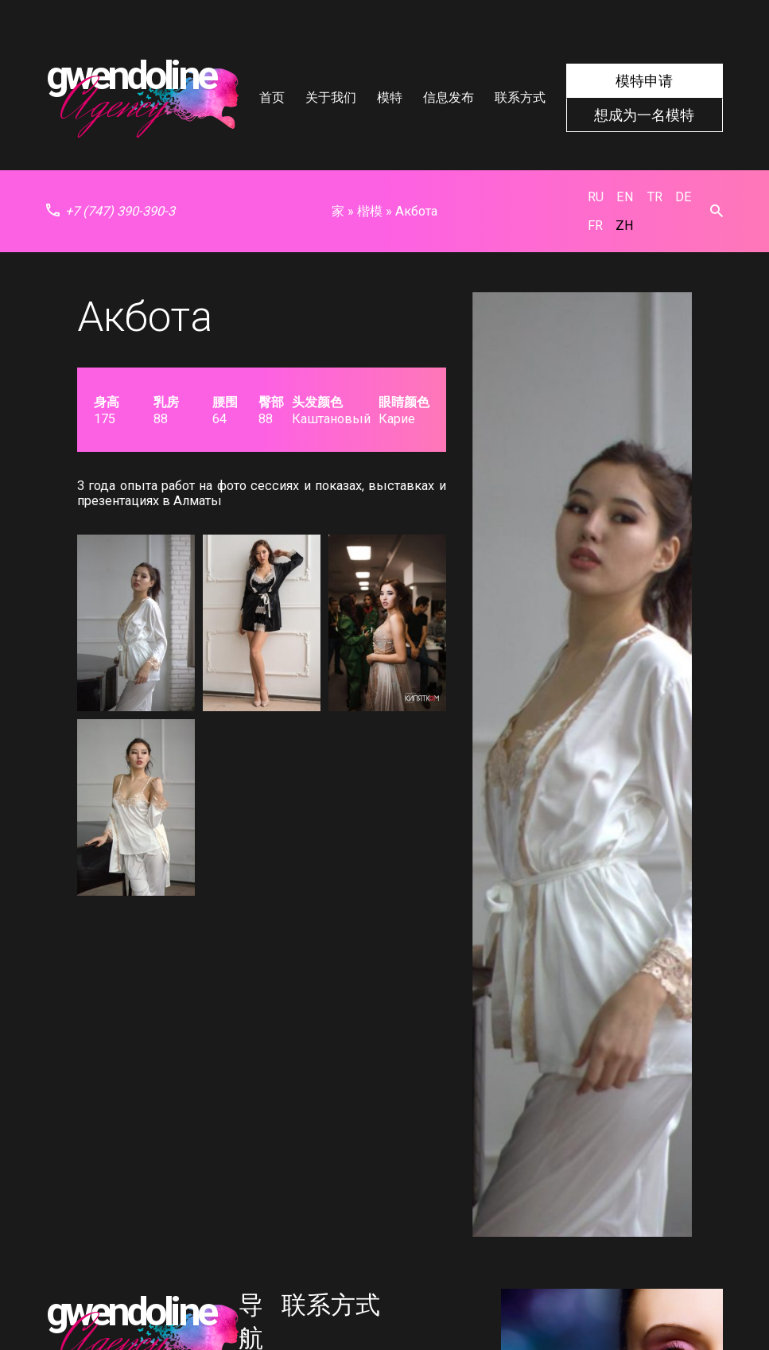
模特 (389, 97)
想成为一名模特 (644, 115)
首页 (272, 97)
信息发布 (448, 97)
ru (596, 196)
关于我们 (330, 97)
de (683, 196)
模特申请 (644, 80)
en (625, 196)
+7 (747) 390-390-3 (110, 211)
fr (595, 225)
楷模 (370, 211)
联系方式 (520, 97)
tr (654, 196)
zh (625, 225)
